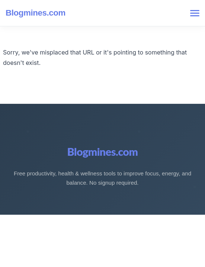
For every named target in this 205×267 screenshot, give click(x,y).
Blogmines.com (35, 12)
